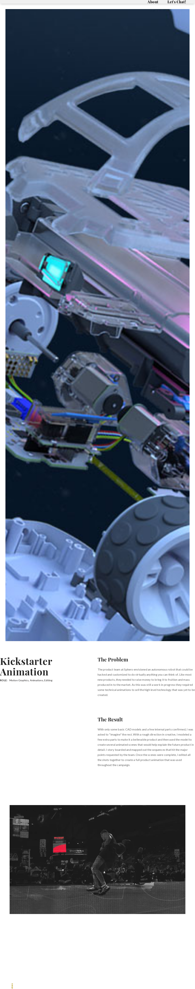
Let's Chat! (176, 2)
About (152, 2)
